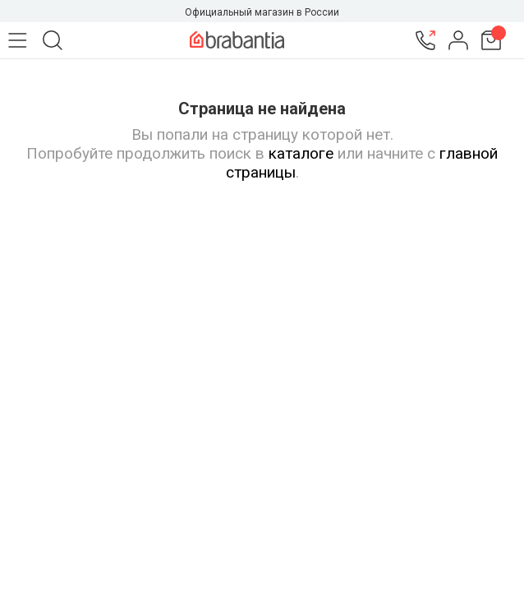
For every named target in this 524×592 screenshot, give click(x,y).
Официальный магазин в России (262, 12)
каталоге (301, 153)
